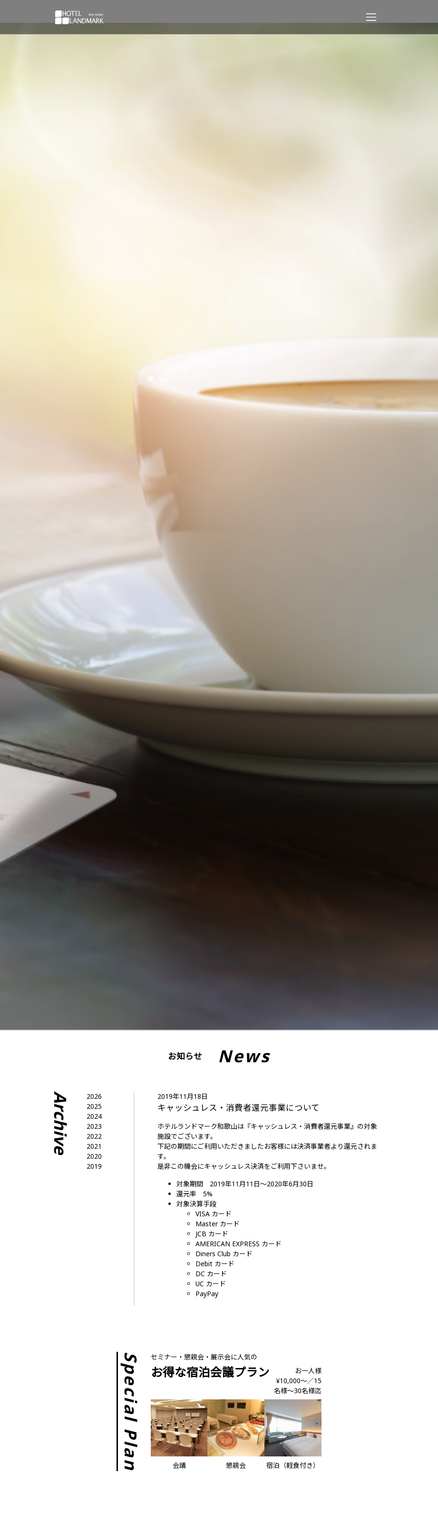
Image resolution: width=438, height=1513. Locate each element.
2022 (94, 1136)
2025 (94, 1106)
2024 (94, 1116)
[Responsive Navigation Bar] (371, 17)
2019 (94, 1166)
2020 (94, 1156)
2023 (94, 1126)
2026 (94, 1096)
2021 (94, 1146)
